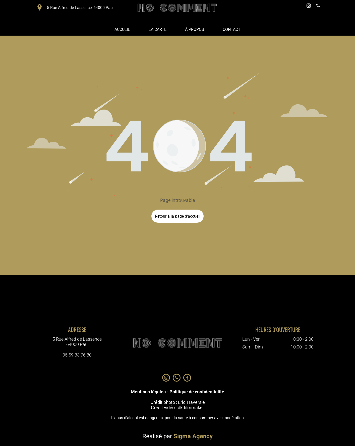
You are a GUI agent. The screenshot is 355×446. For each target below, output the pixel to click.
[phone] (318, 6)
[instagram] (308, 6)
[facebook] (187, 378)
